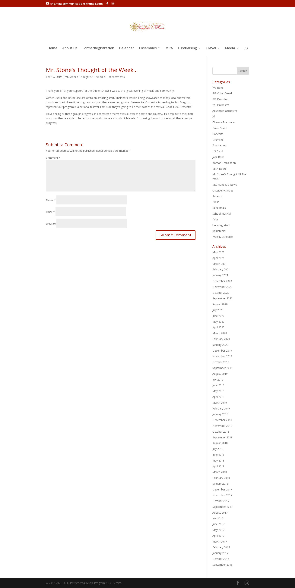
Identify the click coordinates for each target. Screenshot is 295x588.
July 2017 (217, 518)
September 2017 (222, 507)
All (213, 116)
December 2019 (222, 350)
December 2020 (222, 281)
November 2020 (222, 287)
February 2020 (221, 339)
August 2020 (220, 304)
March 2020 (219, 333)
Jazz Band (218, 157)
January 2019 (220, 414)
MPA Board (219, 168)
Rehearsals (219, 208)
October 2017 (220, 501)
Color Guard (219, 128)
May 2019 (218, 391)
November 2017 (222, 495)
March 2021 (219, 264)
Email (50, 212)
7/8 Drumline (220, 99)
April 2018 (218, 466)
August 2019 (220, 373)
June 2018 (218, 454)
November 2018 (222, 426)
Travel (211, 48)
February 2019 (221, 408)
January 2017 (220, 553)
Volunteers (218, 231)
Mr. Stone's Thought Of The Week (85, 77)
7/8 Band (218, 87)
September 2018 (222, 437)
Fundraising (187, 48)
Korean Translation (224, 163)
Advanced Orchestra (224, 111)
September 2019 (222, 368)
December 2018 (222, 420)
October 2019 (220, 362)
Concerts (217, 134)
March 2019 (219, 402)
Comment (53, 158)
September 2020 (222, 298)
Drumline (218, 140)
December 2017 (222, 489)
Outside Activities (222, 190)
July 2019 (217, 379)
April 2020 (218, 327)
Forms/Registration (98, 48)
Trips (215, 219)
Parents (217, 196)
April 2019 (218, 397)
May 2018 (218, 460)
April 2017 (218, 535)
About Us (70, 48)
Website (51, 223)
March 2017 (219, 541)
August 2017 (220, 512)
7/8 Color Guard (222, 93)
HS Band (217, 151)
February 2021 (221, 269)
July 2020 (217, 310)
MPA (169, 48)
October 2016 (220, 559)
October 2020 (220, 292)
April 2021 (218, 258)
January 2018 (220, 483)
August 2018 (220, 443)
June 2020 (218, 316)
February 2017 (221, 547)
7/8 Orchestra (220, 105)
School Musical (221, 213)
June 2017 (218, 524)
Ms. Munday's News (224, 184)
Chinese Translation (224, 122)
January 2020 (220, 345)
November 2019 (222, 356)
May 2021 (218, 252)
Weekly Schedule (222, 236)
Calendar (126, 48)
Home (52, 48)
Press (215, 202)
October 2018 (220, 431)
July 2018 (217, 449)
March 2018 (219, 472)
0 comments (117, 77)
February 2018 (221, 478)
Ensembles (148, 48)
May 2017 (218, 530)
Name (51, 200)
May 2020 (218, 321)
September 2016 (222, 564)
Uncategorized (221, 225)
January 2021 (220, 275)
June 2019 (218, 385)
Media (230, 48)
